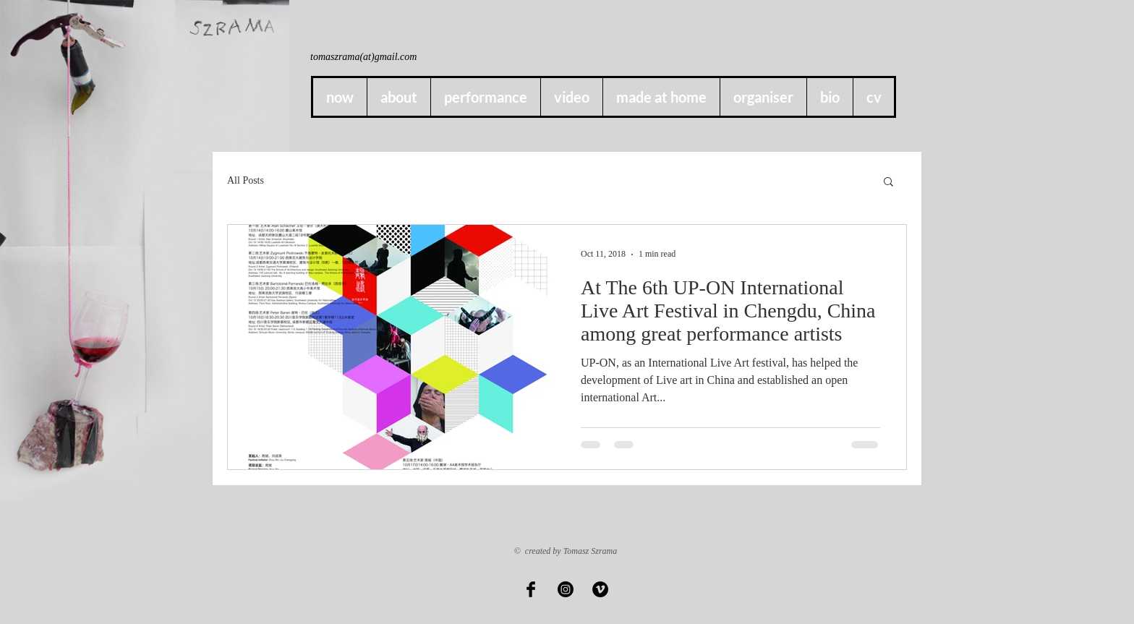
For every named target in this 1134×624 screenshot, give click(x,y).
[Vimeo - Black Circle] (600, 589)
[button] (661, 97)
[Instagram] (566, 589)
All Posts (245, 180)
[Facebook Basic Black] (531, 589)
